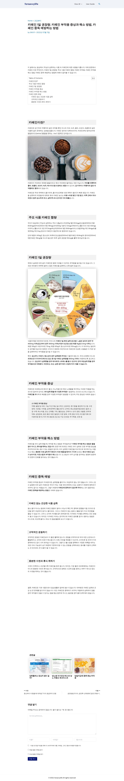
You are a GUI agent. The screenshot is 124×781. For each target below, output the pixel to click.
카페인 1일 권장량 (35, 86)
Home (30, 21)
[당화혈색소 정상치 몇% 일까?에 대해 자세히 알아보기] (39, 666)
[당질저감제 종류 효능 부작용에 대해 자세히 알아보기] (84, 666)
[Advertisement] (62, 50)
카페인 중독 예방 (35, 94)
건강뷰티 (37, 21)
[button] (82, 4)
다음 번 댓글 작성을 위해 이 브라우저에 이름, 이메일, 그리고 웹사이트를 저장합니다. (55, 745)
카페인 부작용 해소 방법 (38, 92)
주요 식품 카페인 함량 (37, 84)
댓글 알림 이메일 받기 (36, 750)
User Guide (90, 4)
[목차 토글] (92, 78)
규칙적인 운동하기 (38, 99)
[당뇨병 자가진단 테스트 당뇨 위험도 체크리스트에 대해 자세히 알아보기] (62, 666)
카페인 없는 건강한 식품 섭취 (42, 97)
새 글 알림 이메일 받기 (36, 754)
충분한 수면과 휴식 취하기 (41, 102)
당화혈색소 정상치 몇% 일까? (39, 677)
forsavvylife (31, 4)
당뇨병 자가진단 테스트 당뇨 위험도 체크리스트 (62, 677)
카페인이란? (33, 81)
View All (79, 4)
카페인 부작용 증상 (36, 89)
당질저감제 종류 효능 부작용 (84, 677)
